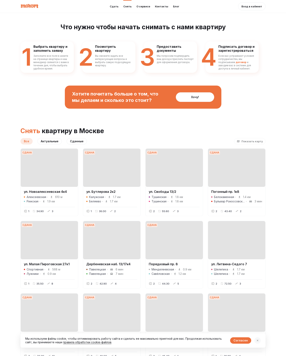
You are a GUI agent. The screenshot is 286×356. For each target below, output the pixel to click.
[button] (252, 6)
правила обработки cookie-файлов (87, 342)
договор (241, 62)
